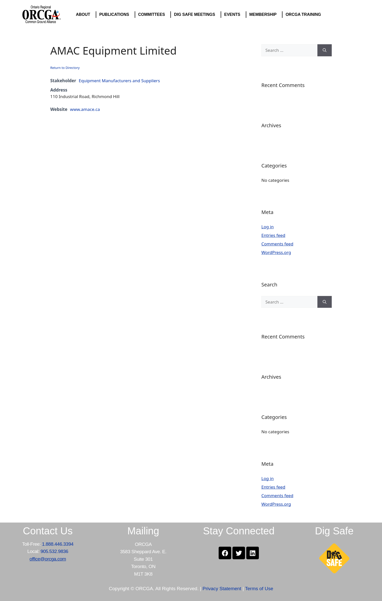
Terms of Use (259, 588)
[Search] (324, 50)
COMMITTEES (153, 14)
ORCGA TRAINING (304, 14)
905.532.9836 (54, 551)
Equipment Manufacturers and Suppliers (119, 80)
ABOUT (84, 14)
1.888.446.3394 (57, 544)
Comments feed (277, 244)
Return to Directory (65, 67)
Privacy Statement (222, 588)
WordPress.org (276, 252)
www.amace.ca (85, 109)
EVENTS (233, 14)
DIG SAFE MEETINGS (196, 14)
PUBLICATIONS (115, 14)
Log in (267, 227)
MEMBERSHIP (264, 14)
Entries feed (273, 235)
